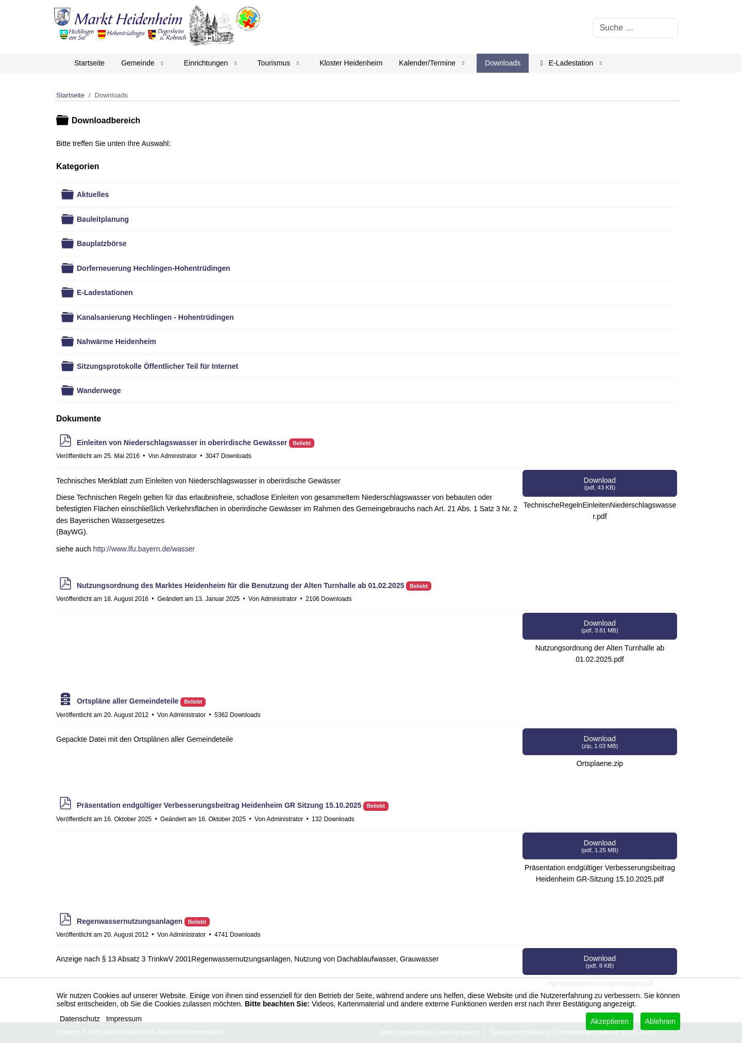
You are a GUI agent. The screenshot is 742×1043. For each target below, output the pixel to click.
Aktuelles (93, 194)
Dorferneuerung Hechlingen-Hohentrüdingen (153, 268)
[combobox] (635, 28)
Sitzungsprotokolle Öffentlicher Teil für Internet (157, 366)
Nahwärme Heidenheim (116, 341)
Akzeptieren (610, 1021)
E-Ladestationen (105, 292)
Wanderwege (99, 390)
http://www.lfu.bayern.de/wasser (144, 549)
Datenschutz (80, 1019)
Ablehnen (660, 1021)
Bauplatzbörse (101, 243)
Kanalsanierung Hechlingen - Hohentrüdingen (155, 317)
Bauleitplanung (103, 219)
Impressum (124, 1019)
